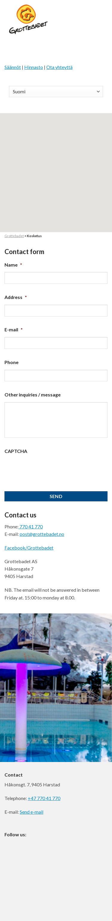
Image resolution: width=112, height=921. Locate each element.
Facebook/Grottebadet (28, 547)
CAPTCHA (15, 451)
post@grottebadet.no (42, 534)
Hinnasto (33, 67)
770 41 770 (31, 526)
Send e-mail (31, 812)
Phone (11, 362)
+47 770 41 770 (44, 798)
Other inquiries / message (32, 394)
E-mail (13, 329)
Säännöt (12, 67)
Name (13, 264)
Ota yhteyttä (59, 67)
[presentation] (49, 470)
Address (15, 297)
